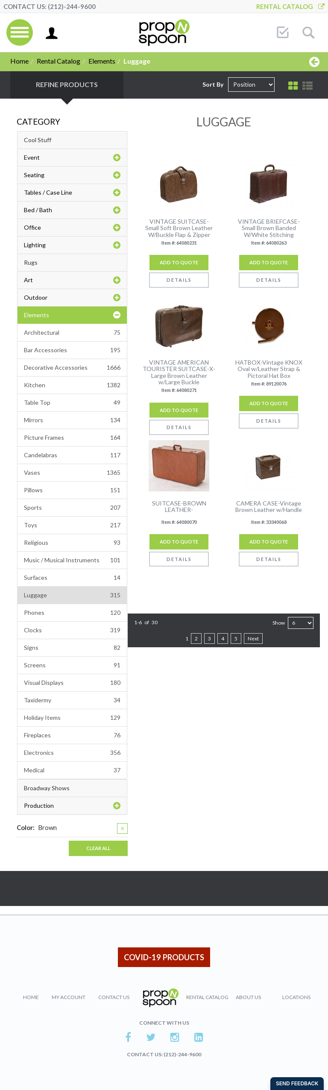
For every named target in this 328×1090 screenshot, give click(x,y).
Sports (72, 507)
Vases (72, 472)
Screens (72, 665)
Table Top (72, 402)
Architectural (72, 332)
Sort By (212, 84)
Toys (72, 525)
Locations (296, 997)
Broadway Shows (47, 788)
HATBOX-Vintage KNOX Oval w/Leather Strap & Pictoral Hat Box (268, 369)
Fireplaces (72, 735)
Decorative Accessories (72, 367)
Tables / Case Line (72, 192)
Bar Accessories (72, 350)
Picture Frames (72, 437)
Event (72, 157)
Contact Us (113, 997)
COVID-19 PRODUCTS (164, 957)
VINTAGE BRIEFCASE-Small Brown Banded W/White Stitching (269, 228)
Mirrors (72, 420)
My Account (68, 997)
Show (278, 623)
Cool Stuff (37, 139)
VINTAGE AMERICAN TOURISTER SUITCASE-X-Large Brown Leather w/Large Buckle (179, 372)
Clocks (72, 630)
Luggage (72, 595)
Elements (101, 61)
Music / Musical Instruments (72, 560)
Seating (72, 175)
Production (72, 805)
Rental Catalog (290, 6)
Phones (72, 612)
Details (179, 280)
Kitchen (72, 385)
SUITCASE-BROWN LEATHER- (179, 506)
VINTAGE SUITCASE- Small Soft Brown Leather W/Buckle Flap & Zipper (179, 228)
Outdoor (72, 297)
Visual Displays (72, 682)
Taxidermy (72, 700)
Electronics (72, 752)
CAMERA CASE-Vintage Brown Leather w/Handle (268, 506)
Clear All (98, 848)
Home (19, 61)
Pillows (72, 490)
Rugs (31, 262)
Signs (72, 647)
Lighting (72, 245)
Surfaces (72, 577)
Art (72, 280)
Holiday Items (72, 717)
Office (72, 227)
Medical (72, 770)
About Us (248, 997)
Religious (72, 542)
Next (253, 638)
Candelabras (72, 455)
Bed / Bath (72, 210)
